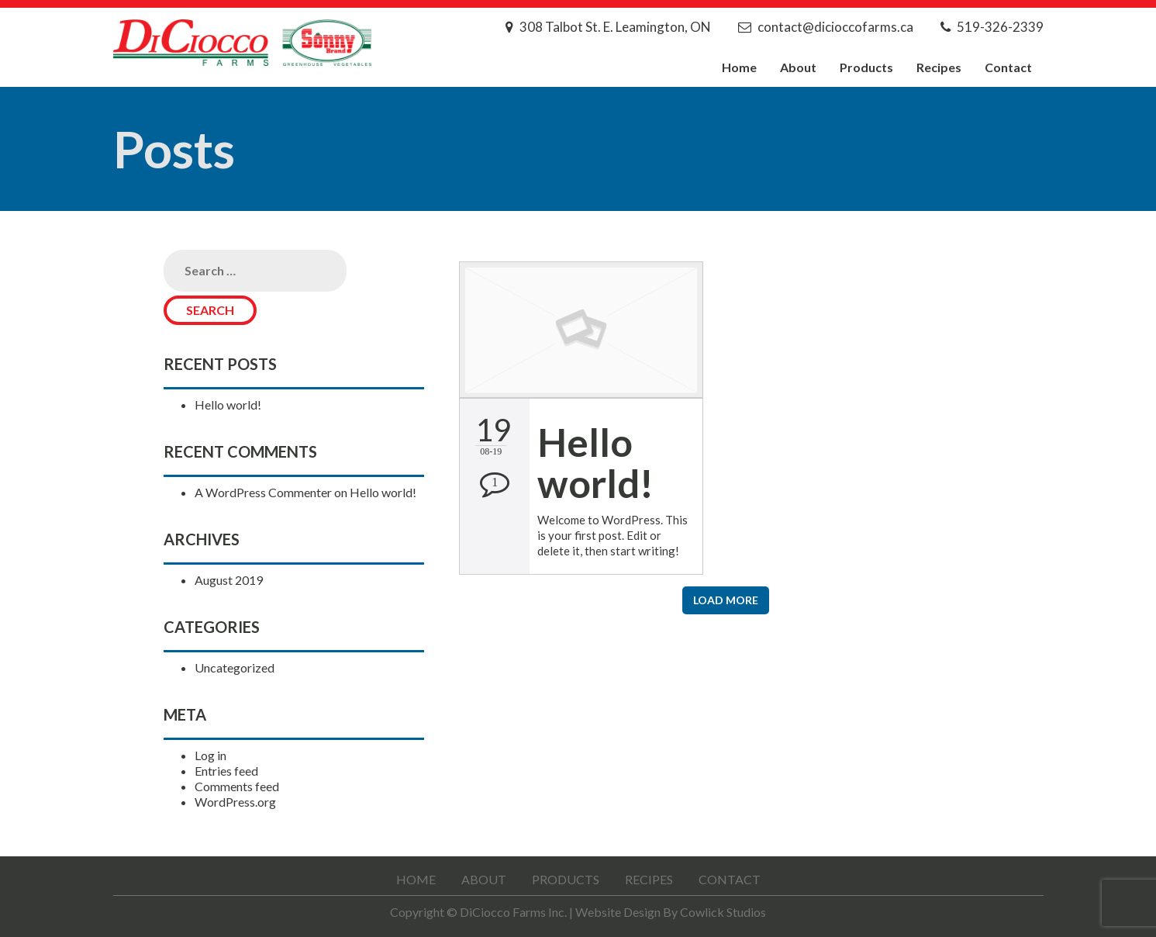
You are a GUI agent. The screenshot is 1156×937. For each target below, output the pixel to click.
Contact (1008, 67)
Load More (725, 600)
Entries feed (226, 770)
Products (866, 67)
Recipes (938, 67)
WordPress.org (235, 801)
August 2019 (229, 579)
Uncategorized (234, 667)
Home (739, 67)
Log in (210, 755)
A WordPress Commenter (263, 492)
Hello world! (228, 404)
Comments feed (237, 786)
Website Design (618, 911)
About (798, 67)
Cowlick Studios (723, 911)
